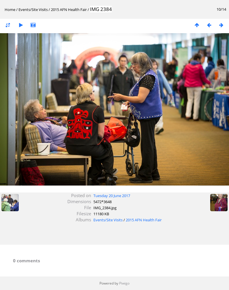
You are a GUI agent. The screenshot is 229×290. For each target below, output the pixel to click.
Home (10, 9)
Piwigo (124, 283)
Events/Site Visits (33, 9)
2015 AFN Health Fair (69, 9)
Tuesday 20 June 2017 (111, 195)
